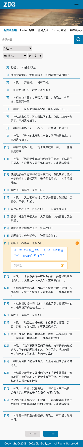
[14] (6, 197)
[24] (6, 322)
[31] (6, 415)
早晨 (60, 250)
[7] (7, 116)
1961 (20, 249)
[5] (7, 97)
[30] (6, 400)
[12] (6, 174)
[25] (6, 334)
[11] (6, 159)
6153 (37, 249)
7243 (33, 255)
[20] (6, 276)
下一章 (51, 434)
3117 (42, 255)
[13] (6, 190)
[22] (6, 303)
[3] (7, 82)
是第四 (27, 256)
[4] (7, 90)
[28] (6, 373)
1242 (16, 255)
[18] (6, 235)
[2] (7, 75)
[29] (6, 388)
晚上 (31, 250)
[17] (6, 228)
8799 (26, 249)
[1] (7, 67)
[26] (6, 345)
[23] (6, 315)
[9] (7, 135)
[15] (6, 209)
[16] (6, 216)
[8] (7, 128)
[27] (6, 361)
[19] (6, 243)
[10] (6, 147)
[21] (6, 288)
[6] (7, 109)
